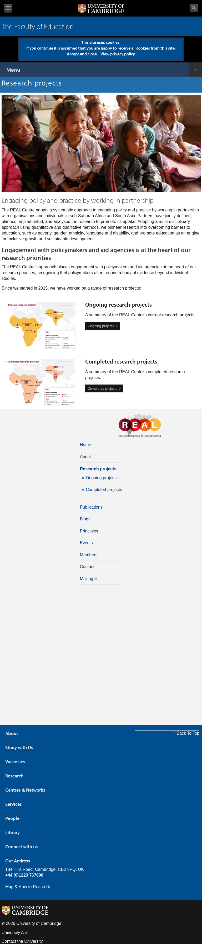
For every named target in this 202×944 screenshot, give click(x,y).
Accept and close (82, 53)
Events (86, 543)
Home (85, 444)
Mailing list (90, 579)
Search (194, 8)
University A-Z (15, 932)
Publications (91, 507)
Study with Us (19, 747)
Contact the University (22, 941)
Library (12, 832)
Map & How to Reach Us (28, 886)
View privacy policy (117, 53)
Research (14, 776)
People (12, 818)
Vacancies (15, 762)
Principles (89, 531)
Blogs (85, 519)
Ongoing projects (101, 325)
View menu (8, 8)
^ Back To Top (186, 733)
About (85, 457)
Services (13, 804)
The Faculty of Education (38, 26)
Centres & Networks (25, 790)
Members (89, 555)
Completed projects (102, 388)
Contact (87, 566)
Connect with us (21, 847)
